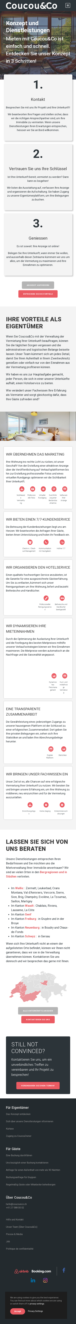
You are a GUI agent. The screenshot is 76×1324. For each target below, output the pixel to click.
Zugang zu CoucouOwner (18, 1136)
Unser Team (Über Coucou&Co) (21, 1227)
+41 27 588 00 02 (15, 1207)
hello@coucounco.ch (16, 1204)
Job (8, 1241)
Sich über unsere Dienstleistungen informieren (29, 1121)
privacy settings (37, 1304)
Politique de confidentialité (19, 1248)
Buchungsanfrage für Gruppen (21, 1177)
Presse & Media (14, 1234)
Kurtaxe (10, 1128)
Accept (17, 1311)
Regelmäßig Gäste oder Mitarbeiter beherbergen (30, 1184)
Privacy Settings (35, 1311)
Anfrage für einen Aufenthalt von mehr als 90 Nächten (33, 1170)
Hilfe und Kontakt (14, 1219)
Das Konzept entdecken (18, 1114)
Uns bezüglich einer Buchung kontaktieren (27, 1162)
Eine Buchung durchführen (19, 1155)
